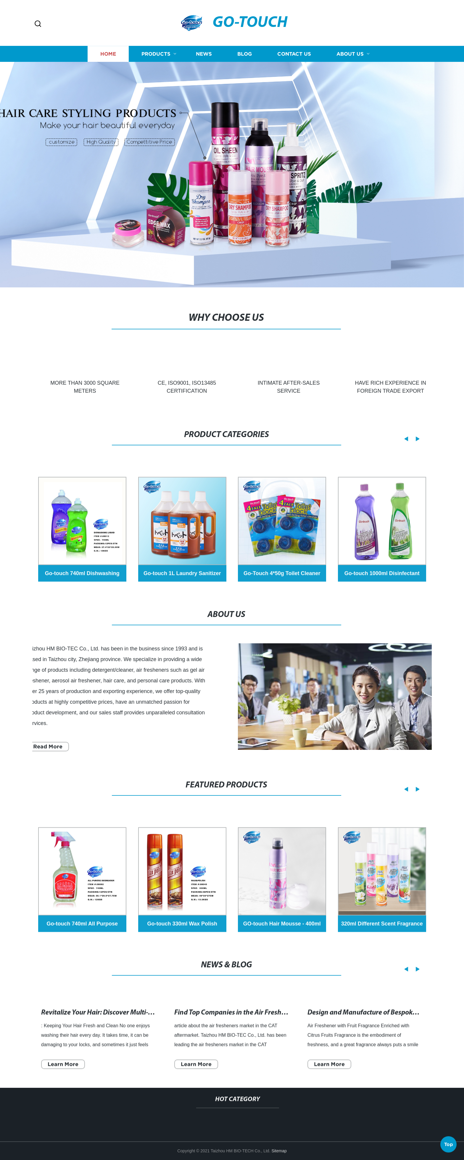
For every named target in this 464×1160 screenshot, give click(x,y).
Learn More (63, 1081)
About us (350, 57)
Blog (244, 57)
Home (108, 57)
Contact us (294, 57)
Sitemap (278, 1150)
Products (155, 57)
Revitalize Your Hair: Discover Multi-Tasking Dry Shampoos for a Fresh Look (154, 1029)
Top (448, 1142)
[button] (38, 24)
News (204, 57)
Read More (41, 746)
